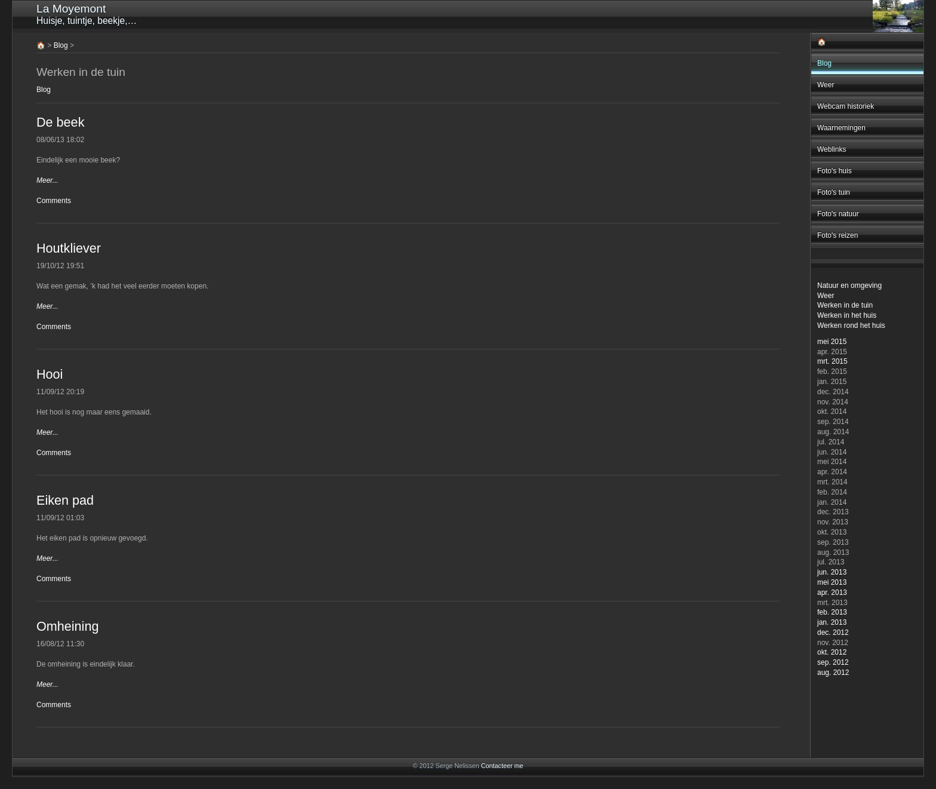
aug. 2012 (833, 672)
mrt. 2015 (832, 361)
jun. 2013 (831, 572)
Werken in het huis (846, 315)
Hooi (49, 374)
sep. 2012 (833, 662)
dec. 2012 (833, 632)
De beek (60, 122)
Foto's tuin (833, 192)
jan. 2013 (831, 622)
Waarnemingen (841, 128)
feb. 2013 (832, 612)
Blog (824, 63)
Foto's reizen (837, 235)
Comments (53, 201)
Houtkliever (68, 248)
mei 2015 (831, 341)
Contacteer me (502, 765)
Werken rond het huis (851, 325)
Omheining (67, 626)
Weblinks (831, 149)
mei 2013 (831, 582)
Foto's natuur (838, 214)
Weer (825, 85)
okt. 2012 (831, 652)
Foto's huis (834, 171)
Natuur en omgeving (849, 285)
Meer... (47, 180)
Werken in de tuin (845, 305)
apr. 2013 (832, 592)
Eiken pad (65, 500)
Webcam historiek (845, 106)
